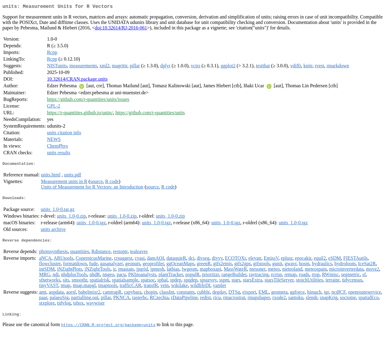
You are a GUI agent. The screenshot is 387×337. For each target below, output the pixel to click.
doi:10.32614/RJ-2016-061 (121, 29)
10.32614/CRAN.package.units (77, 80)
